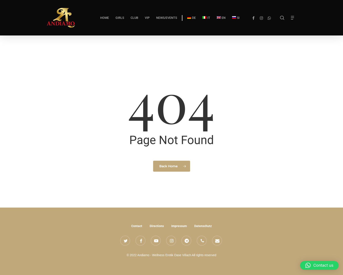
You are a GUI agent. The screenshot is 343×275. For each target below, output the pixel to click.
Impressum (179, 226)
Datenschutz (203, 226)
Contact (136, 226)
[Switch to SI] (236, 17)
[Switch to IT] (206, 17)
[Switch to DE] (191, 17)
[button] (293, 18)
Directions (157, 226)
